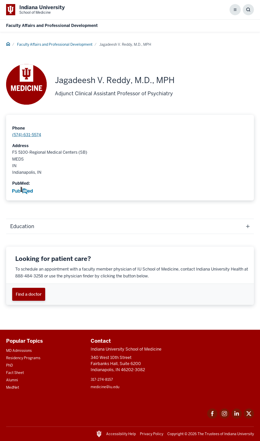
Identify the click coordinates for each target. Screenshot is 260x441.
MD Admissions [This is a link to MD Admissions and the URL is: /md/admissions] (19, 350)
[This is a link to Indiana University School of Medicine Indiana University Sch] (35, 9)
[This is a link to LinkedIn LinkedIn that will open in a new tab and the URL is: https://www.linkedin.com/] (237, 417)
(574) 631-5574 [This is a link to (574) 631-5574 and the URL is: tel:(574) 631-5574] (26, 134)
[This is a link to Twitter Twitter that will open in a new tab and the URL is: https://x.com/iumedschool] (249, 417)
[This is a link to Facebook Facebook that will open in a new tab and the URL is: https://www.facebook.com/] (212, 417)
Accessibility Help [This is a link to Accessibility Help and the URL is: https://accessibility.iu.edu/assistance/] (121, 434)
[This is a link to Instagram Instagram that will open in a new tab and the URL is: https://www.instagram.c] (224, 417)
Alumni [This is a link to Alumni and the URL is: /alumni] (12, 380)
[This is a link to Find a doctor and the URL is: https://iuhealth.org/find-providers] (28, 294)
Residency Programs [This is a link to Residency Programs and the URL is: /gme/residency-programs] (23, 358)
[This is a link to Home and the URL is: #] (8, 44)
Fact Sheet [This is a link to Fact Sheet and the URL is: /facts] (15, 372)
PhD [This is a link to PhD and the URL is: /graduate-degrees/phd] (9, 365)
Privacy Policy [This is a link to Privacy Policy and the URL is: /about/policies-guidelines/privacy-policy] (151, 434)
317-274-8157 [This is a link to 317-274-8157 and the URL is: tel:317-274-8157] (102, 379)
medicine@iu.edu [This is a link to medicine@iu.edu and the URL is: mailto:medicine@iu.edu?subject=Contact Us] (105, 387)
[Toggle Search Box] (248, 9)
